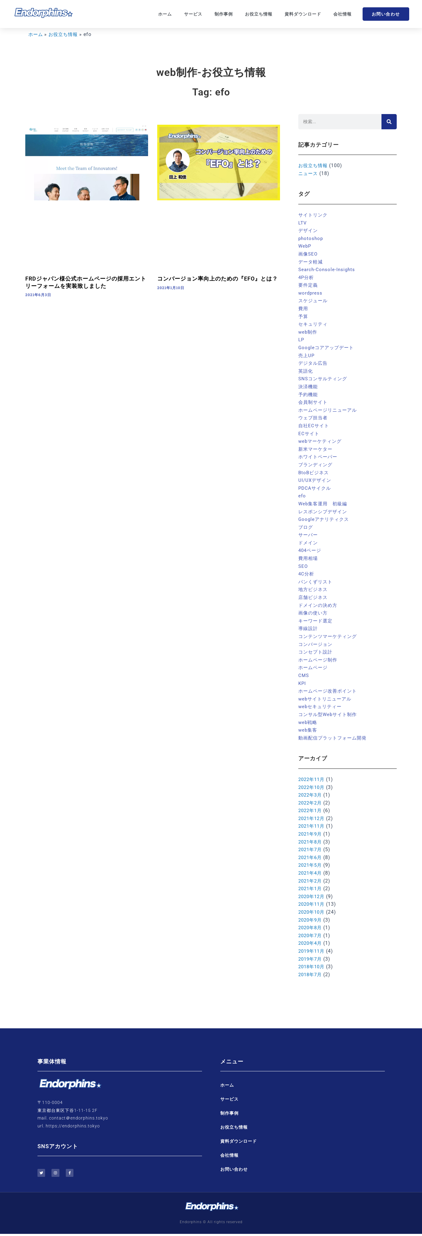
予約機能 (308, 394)
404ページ (310, 550)
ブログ (306, 527)
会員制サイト (313, 402)
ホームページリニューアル (329, 410)
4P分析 (306, 277)
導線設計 (308, 628)
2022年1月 (311, 810)
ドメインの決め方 (319, 605)
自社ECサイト (314, 425)
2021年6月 (311, 857)
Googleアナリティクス (325, 519)
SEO (303, 566)
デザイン (308, 230)
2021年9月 (311, 834)
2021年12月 (312, 818)
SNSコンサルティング (324, 379)
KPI (302, 683)
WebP (305, 246)
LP (301, 339)
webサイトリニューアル (326, 699)
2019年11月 (312, 951)
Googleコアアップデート (327, 347)
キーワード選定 (316, 621)
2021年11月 (312, 826)
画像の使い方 (313, 613)
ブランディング (316, 465)
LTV (302, 223)
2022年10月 (312, 787)
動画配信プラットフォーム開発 (334, 738)
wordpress (310, 293)
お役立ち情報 (258, 14)
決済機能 (308, 386)
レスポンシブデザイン (324, 511)
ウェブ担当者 (313, 418)
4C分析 (306, 574)
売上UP (306, 355)
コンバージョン (316, 644)
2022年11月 (312, 779)
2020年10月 (312, 912)
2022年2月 (311, 803)
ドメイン (308, 543)
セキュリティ (313, 324)
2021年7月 (311, 849)
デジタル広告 (313, 363)
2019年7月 (311, 959)
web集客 (308, 730)
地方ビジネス (313, 589)
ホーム (165, 14)
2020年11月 (312, 904)
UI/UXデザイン (315, 480)
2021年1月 (311, 888)
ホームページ (313, 667)
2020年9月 (311, 920)
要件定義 (308, 285)
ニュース (308, 173)
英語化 (306, 371)
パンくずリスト (316, 582)
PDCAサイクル (315, 488)
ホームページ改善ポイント (329, 691)
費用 (303, 308)
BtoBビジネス (314, 472)
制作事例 (224, 14)
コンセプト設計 (316, 652)
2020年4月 (311, 943)
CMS (304, 675)
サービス (193, 14)
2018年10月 (312, 966)
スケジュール (313, 300)
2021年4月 (311, 873)
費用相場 (308, 558)
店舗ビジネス (313, 597)
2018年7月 (311, 974)
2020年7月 (311, 935)
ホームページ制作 (319, 660)
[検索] (389, 121)
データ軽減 (311, 262)
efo (302, 496)
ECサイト (309, 433)
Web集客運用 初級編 (324, 504)
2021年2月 (311, 881)
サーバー (308, 535)
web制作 (308, 332)
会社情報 (342, 14)
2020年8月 (311, 927)
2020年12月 (312, 896)
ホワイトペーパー (319, 457)
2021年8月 (311, 842)
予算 (303, 316)
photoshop (311, 238)
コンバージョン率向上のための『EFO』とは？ (217, 278)
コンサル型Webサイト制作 (329, 714)
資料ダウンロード (303, 14)
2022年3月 (311, 795)
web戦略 (308, 722)
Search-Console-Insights (327, 269)
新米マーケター (316, 449)
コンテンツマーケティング (329, 636)
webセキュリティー (321, 706)
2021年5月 (311, 865)
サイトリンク (313, 215)
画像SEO (308, 254)
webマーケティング (321, 441)
